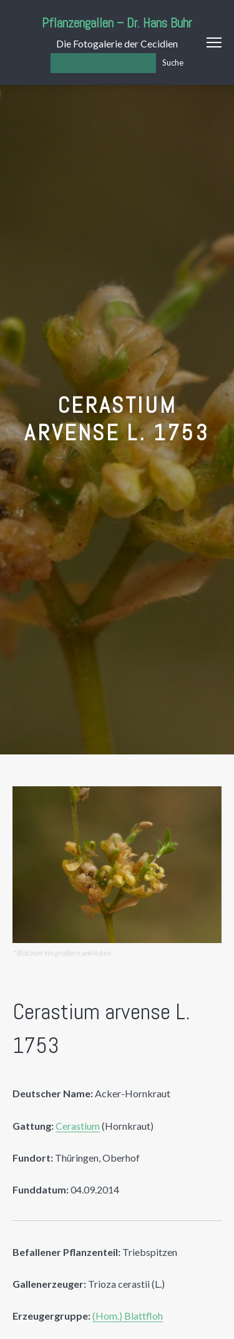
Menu (214, 42)
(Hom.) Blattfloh (127, 1316)
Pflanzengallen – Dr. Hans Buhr (117, 22)
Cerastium (78, 1126)
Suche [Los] (172, 62)
